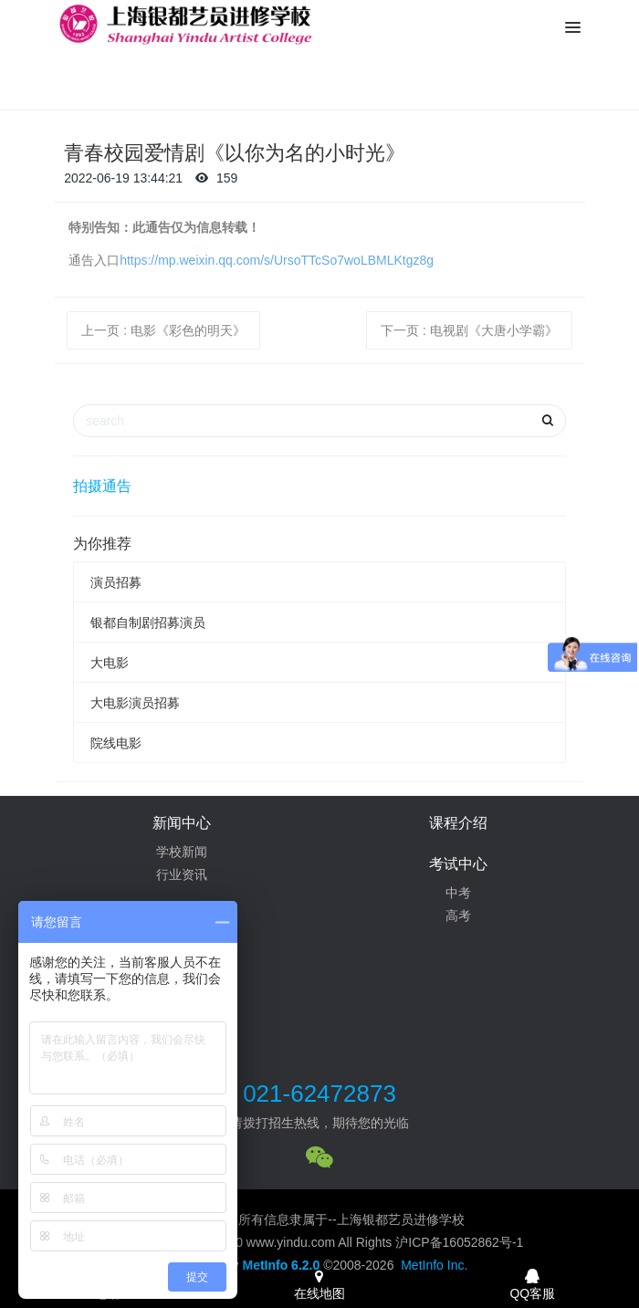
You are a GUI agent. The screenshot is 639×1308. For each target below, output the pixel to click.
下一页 (469, 330)
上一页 (163, 330)
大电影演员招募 (135, 703)
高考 (458, 915)
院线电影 (115, 743)
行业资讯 (181, 874)
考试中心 (458, 864)
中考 (458, 892)
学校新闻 (181, 851)
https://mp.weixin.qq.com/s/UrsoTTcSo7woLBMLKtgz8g (277, 260)
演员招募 (115, 582)
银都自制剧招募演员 (147, 622)
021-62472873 (319, 1093)
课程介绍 (458, 823)
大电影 (109, 662)
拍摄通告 (102, 486)
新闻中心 (181, 823)
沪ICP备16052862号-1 (459, 1242)
